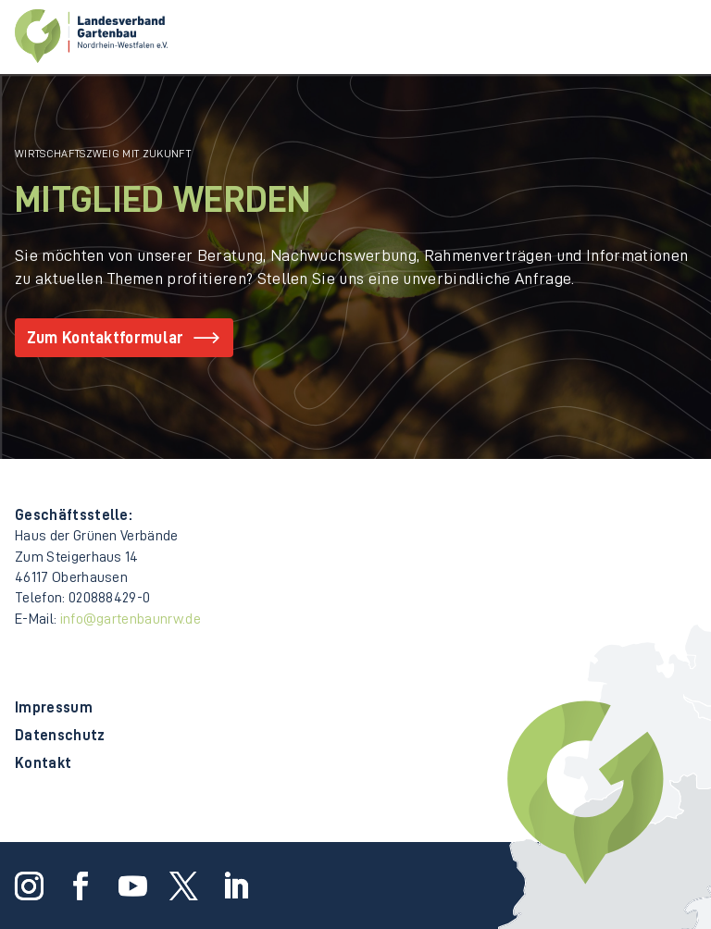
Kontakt (43, 764)
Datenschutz (60, 736)
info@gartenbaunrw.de (130, 619)
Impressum (54, 708)
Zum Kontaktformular (105, 337)
